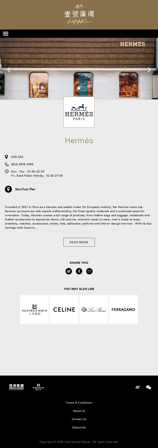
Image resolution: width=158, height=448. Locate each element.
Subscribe (79, 427)
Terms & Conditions (79, 402)
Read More (79, 242)
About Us (79, 411)
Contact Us (79, 419)
